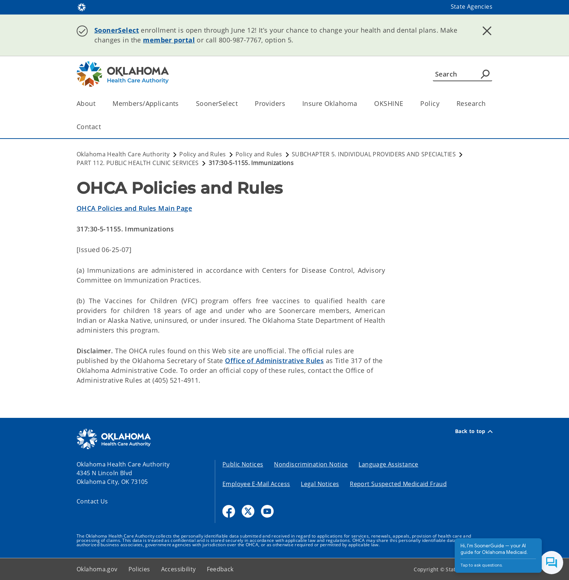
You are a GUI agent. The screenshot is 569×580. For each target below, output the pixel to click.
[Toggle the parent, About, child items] (97, 103)
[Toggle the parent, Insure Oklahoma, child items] (359, 103)
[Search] (462, 74)
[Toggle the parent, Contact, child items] (103, 126)
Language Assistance (388, 464)
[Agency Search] (485, 74)
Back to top (473, 431)
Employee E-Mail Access (256, 484)
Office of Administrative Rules (274, 360)
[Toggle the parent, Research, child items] (488, 103)
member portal (169, 40)
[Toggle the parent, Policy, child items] (441, 103)
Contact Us (92, 501)
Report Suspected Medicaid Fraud (398, 484)
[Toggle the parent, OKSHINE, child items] (405, 103)
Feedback (220, 569)
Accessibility (178, 569)
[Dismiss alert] (487, 30)
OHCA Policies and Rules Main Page (134, 208)
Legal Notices (320, 484)
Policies (139, 569)
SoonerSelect (116, 30)
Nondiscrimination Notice (311, 464)
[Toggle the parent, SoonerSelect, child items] (240, 103)
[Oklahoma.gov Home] (82, 6)
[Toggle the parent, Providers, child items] (287, 103)
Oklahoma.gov (97, 569)
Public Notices (242, 464)
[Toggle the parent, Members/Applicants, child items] (181, 103)
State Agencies (471, 7)
